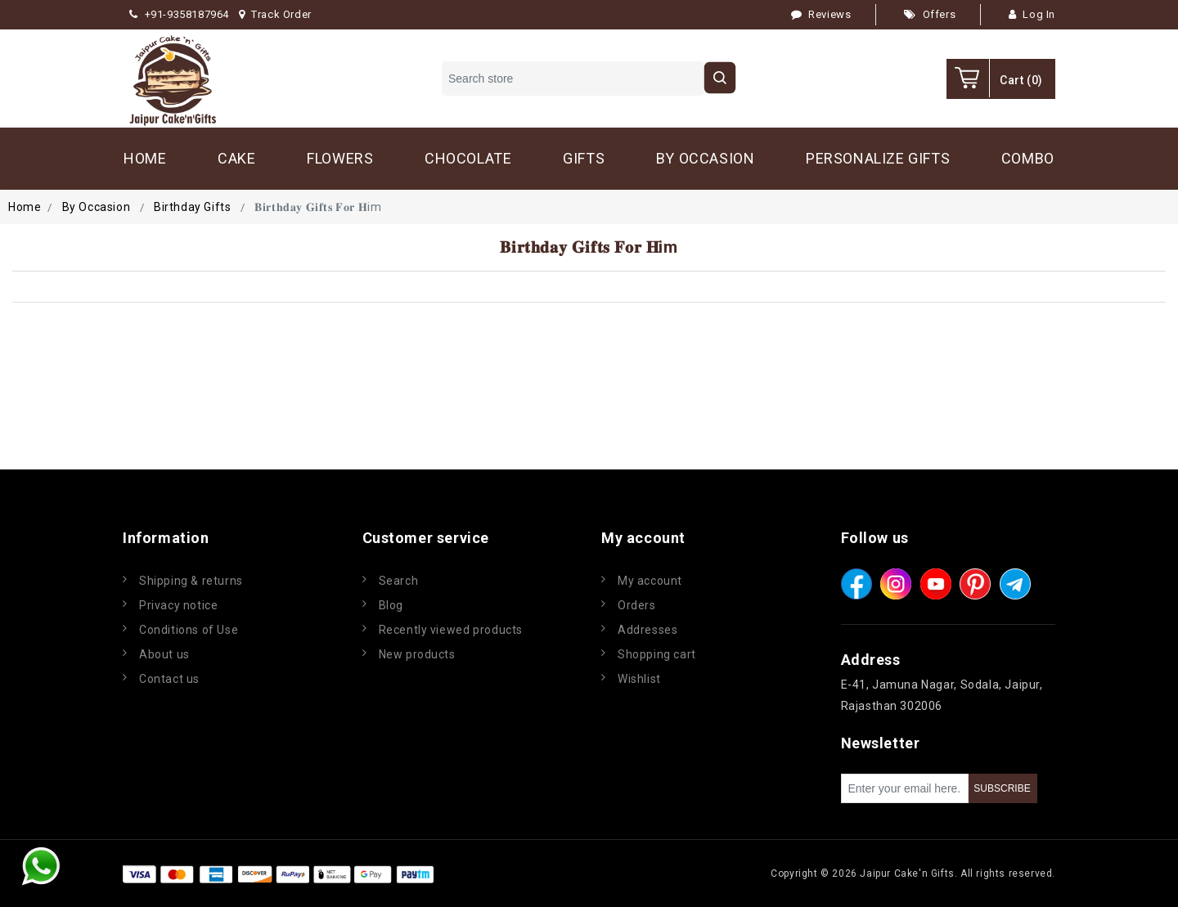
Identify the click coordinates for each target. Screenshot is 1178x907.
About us (164, 654)
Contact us (169, 678)
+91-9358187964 (179, 14)
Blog (391, 605)
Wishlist (639, 678)
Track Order (275, 14)
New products (417, 654)
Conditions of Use (188, 629)
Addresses (647, 629)
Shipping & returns (191, 580)
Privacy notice (178, 605)
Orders (637, 605)
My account (650, 580)
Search (399, 580)
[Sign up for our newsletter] (905, 788)
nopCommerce (535, 873)
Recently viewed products (451, 629)
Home (24, 206)
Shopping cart (657, 654)
